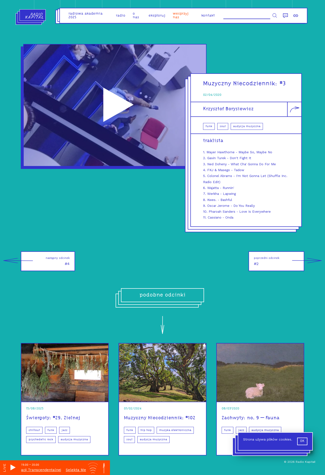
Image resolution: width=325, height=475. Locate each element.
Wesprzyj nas (181, 15)
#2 (279, 261)
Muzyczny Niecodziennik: (241, 83)
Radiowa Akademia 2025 (85, 15)
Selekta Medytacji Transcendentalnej (40, 470)
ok (302, 441)
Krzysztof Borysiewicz (228, 109)
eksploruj (157, 15)
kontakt (208, 15)
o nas (136, 15)
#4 (45, 261)
